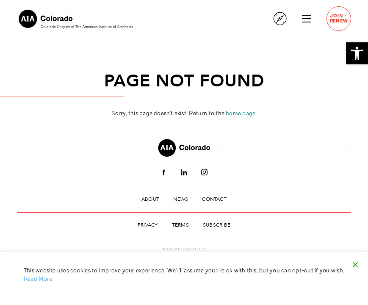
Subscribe (216, 225)
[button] (357, 53)
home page (240, 114)
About (150, 199)
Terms (180, 225)
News (180, 199)
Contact (214, 199)
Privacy (148, 225)
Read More (38, 279)
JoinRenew (339, 18)
